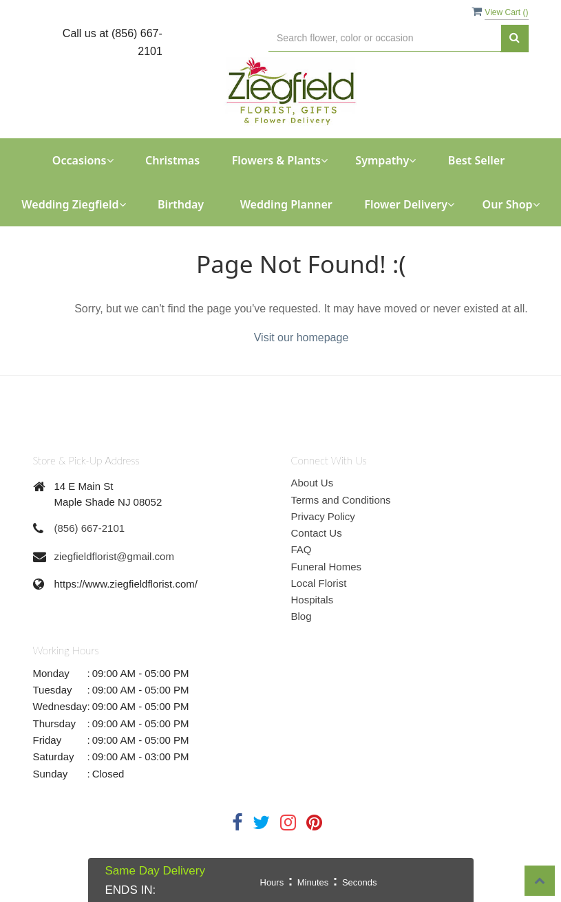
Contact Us (316, 533)
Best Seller (476, 160)
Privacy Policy (323, 516)
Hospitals (312, 599)
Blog (301, 616)
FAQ (301, 549)
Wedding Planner (286, 204)
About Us (312, 482)
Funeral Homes (326, 566)
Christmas (172, 160)
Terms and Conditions (341, 500)
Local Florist (319, 583)
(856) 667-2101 (89, 528)
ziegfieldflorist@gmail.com (114, 556)
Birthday (181, 204)
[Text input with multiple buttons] (384, 38)
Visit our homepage (301, 337)
